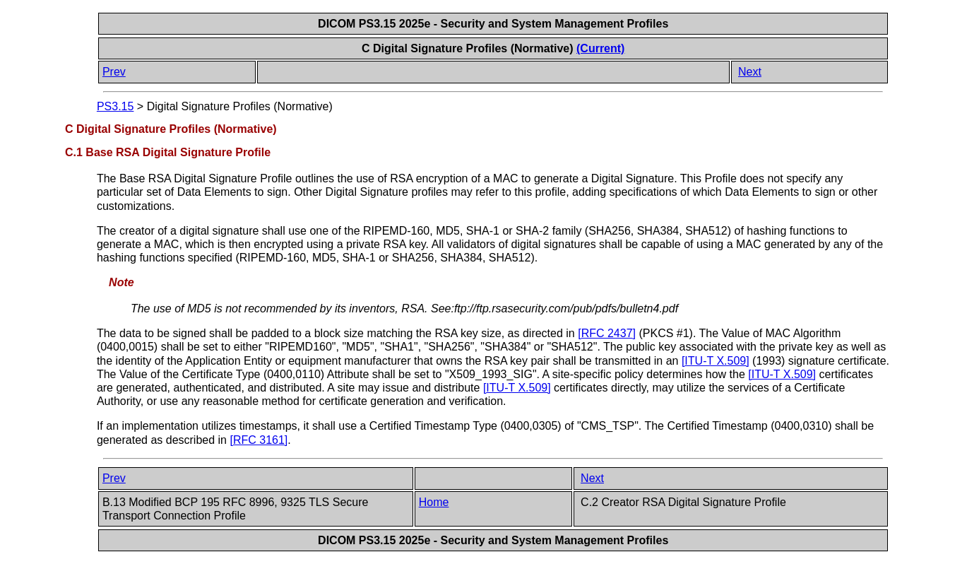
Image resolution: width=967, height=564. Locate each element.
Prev (114, 72)
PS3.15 (115, 106)
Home (434, 502)
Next (749, 72)
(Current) (600, 48)
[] (607, 333)
